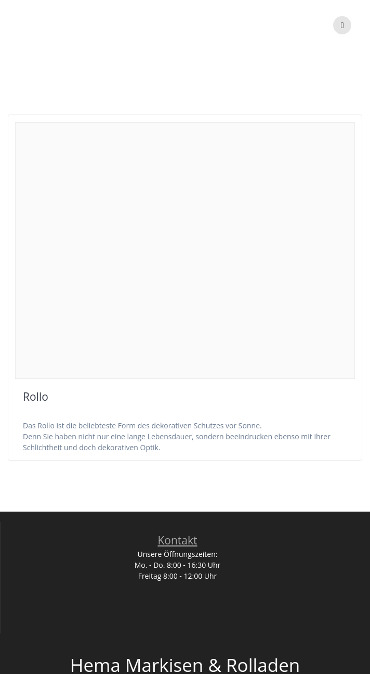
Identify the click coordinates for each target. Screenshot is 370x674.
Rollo (35, 396)
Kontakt (177, 540)
